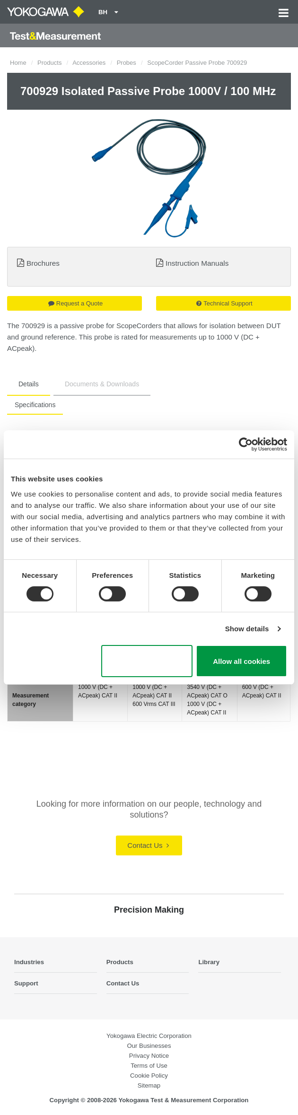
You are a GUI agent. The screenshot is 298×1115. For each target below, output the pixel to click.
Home (18, 62)
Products (49, 62)
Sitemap (149, 1085)
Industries (29, 962)
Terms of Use (149, 1065)
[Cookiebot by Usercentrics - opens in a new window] (245, 444)
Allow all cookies (241, 661)
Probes (126, 62)
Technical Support (224, 303)
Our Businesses (149, 1045)
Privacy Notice (149, 1055)
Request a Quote (75, 303)
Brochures (43, 263)
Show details (247, 629)
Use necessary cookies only (147, 661)
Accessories (88, 62)
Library (208, 962)
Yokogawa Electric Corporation (149, 1035)
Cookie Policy (149, 1075)
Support (26, 983)
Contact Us (147, 845)
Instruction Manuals (197, 263)
